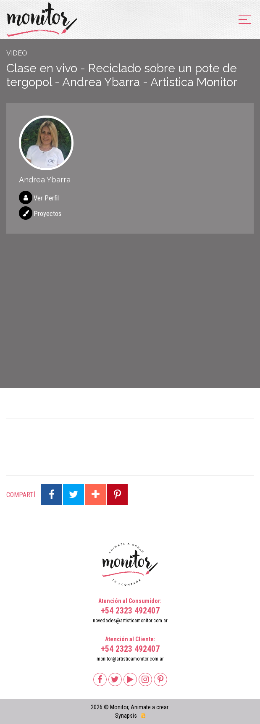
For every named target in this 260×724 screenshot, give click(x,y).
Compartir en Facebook (51, 494)
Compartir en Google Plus (95, 494)
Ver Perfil (46, 198)
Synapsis (126, 715)
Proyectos (47, 214)
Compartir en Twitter (73, 494)
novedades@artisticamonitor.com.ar (130, 621)
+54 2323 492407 (130, 610)
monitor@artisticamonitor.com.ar (130, 659)
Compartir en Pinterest (117, 494)
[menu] (244, 20)
